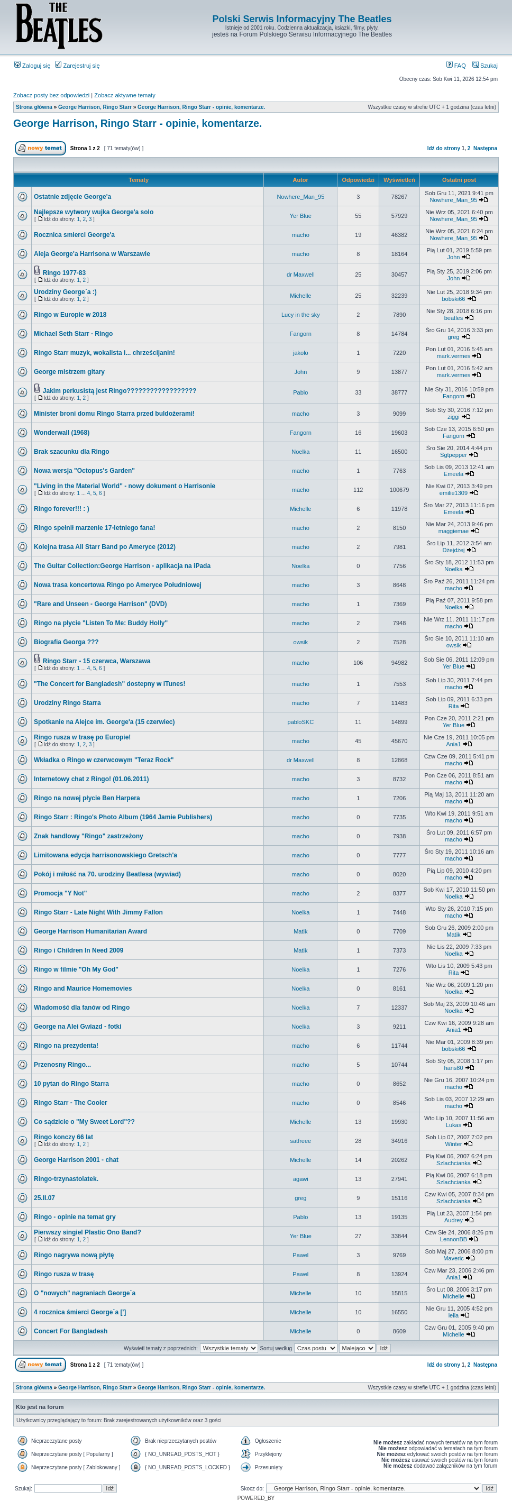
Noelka (300, 452)
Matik (300, 931)
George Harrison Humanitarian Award (90, 931)
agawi (300, 1179)
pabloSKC (301, 722)
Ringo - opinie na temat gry (75, 1217)
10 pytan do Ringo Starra (71, 1083)
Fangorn (301, 334)
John (453, 257)
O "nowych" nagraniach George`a (84, 1293)
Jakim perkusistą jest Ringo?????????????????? (120, 391)
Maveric (453, 1258)
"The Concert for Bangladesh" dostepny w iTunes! (110, 684)
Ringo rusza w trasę (64, 1274)
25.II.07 (44, 1198)
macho (300, 235)
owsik (301, 642)
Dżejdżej (453, 550)
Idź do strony (443, 148)
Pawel (300, 1255)
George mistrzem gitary (69, 372)
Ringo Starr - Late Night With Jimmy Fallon (98, 912)
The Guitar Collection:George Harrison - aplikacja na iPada (122, 566)
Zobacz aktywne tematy (125, 95)
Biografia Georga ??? (66, 642)
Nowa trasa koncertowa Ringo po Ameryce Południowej (118, 585)
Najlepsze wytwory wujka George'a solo (93, 212)
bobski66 (453, 299)
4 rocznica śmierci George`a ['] (80, 1312)
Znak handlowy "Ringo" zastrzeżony (88, 836)
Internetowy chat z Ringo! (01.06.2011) (91, 779)
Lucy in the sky (300, 315)
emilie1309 (454, 493)
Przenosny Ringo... (62, 1064)
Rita (454, 706)
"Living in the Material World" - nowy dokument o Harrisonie (124, 486)
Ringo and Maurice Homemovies (83, 988)
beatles (453, 318)
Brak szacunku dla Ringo (71, 451)
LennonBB (453, 1239)
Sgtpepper (453, 455)
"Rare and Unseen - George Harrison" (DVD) (100, 604)
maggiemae (453, 531)
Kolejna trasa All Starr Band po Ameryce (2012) (105, 547)
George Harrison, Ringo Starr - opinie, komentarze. (201, 107)
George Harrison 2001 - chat (76, 1160)
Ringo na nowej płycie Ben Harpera (87, 798)
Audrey (453, 1220)
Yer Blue (301, 216)
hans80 (453, 1068)
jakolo (300, 353)
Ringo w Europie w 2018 (70, 314)
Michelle (300, 295)
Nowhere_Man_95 (300, 197)
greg (453, 337)
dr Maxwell (301, 274)
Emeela (453, 474)
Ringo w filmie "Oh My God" (76, 969)
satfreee (300, 1141)
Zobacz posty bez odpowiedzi (51, 95)
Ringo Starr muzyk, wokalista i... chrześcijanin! (104, 352)
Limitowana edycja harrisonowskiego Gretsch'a (105, 855)
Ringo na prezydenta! (66, 1045)
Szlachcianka (453, 1163)
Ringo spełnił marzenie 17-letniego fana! (94, 528)
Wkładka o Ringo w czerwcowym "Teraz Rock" (104, 760)
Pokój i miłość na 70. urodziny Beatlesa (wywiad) (107, 874)
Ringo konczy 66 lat (63, 1137)
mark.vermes (454, 356)
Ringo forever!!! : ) (61, 508)
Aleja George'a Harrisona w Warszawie (92, 254)
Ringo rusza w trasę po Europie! (82, 737)
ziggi (453, 417)
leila (454, 1315)
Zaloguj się (32, 65)
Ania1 (453, 744)
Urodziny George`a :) (65, 292)
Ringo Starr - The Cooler (70, 1102)
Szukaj (485, 65)
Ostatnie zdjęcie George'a (72, 196)
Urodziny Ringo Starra (67, 703)
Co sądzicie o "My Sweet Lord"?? (84, 1121)
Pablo (300, 392)
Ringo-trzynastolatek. (66, 1179)
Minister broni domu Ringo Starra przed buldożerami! (114, 413)
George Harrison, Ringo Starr (95, 107)
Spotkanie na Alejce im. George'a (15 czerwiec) (104, 722)
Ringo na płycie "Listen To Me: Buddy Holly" (101, 623)
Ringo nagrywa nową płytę (74, 1255)
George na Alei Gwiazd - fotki (78, 1026)
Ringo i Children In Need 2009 (78, 950)
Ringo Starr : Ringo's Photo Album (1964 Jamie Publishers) (123, 817)
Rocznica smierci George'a (74, 235)
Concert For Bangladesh (70, 1331)
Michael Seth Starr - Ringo (73, 333)
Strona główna (34, 107)
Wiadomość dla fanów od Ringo (82, 1007)
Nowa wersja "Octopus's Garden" (84, 470)
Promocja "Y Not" (60, 893)
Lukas (453, 1125)
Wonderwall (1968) (61, 432)
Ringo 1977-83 (64, 273)
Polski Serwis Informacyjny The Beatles (301, 19)
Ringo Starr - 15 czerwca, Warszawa (97, 661)
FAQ (456, 65)
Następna (485, 148)
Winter (453, 1144)
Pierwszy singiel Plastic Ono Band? (87, 1232)
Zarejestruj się (77, 65)
